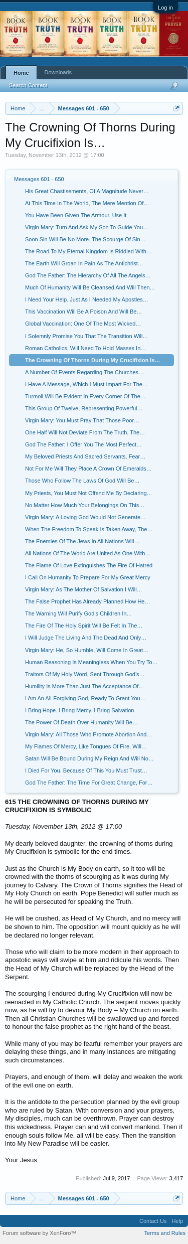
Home (21, 73)
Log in (165, 8)
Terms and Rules (164, 1233)
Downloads (58, 72)
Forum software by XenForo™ (39, 1233)
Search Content (28, 85)
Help (177, 1221)
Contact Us (152, 1221)
